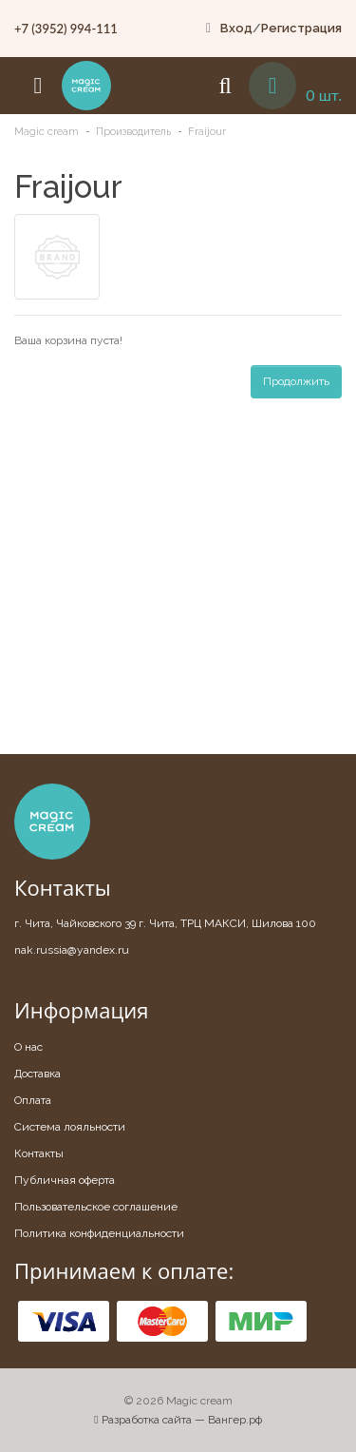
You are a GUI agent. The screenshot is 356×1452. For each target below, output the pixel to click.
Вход (236, 28)
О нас (28, 1047)
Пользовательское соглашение (96, 1206)
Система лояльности (69, 1126)
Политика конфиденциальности (99, 1233)
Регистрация (301, 28)
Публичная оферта (64, 1180)
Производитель (133, 132)
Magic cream (46, 132)
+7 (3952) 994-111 (66, 28)
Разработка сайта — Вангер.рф (177, 1419)
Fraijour (207, 132)
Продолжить (296, 381)
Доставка (37, 1073)
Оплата (32, 1100)
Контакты (39, 1153)
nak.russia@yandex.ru (71, 950)
